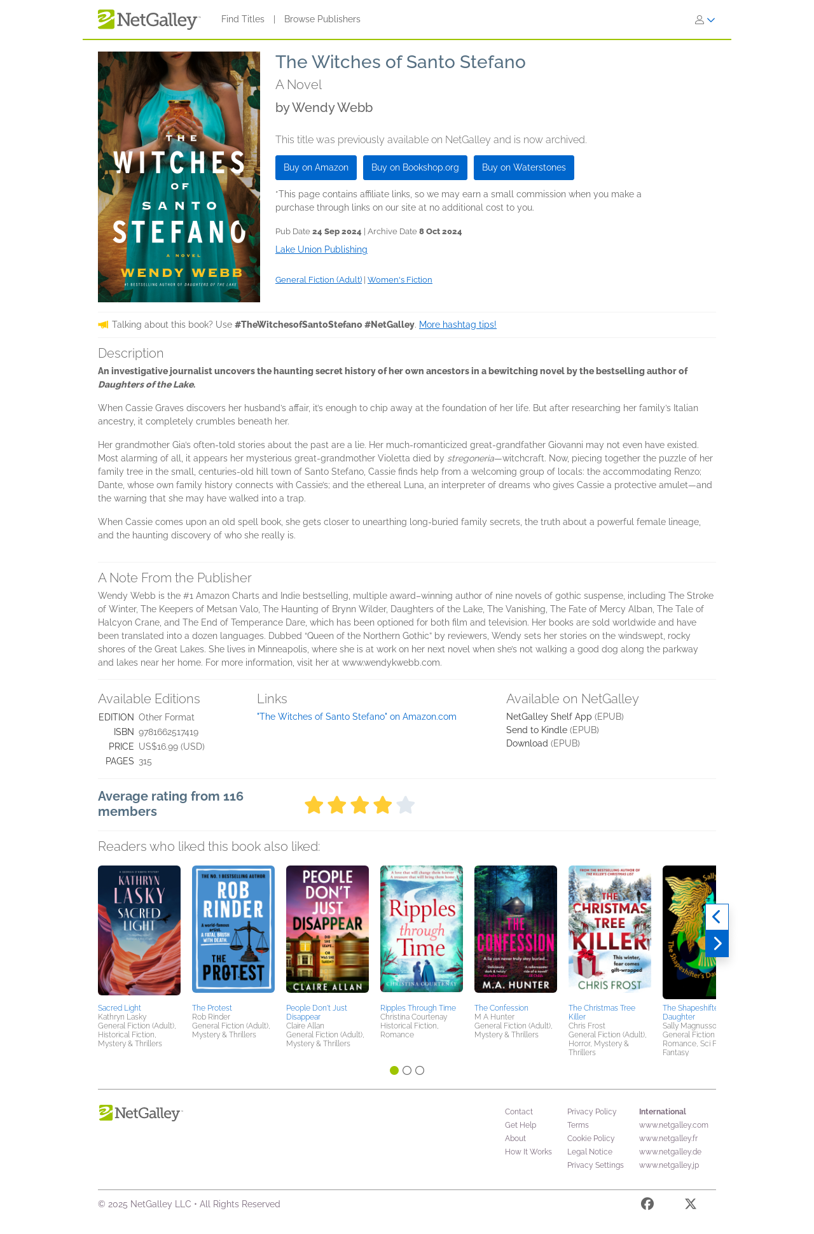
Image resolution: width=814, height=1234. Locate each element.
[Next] (717, 943)
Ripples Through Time (418, 1008)
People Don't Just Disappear (316, 1012)
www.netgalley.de (670, 1151)
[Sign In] (705, 20)
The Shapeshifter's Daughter (694, 1012)
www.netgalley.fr (668, 1138)
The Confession (501, 1008)
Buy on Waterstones (524, 167)
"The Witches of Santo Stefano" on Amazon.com (357, 717)
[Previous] (717, 917)
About (515, 1138)
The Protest (212, 1008)
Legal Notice (589, 1151)
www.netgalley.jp (669, 1165)
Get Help (520, 1125)
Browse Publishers (322, 19)
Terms (578, 1125)
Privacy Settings (595, 1165)
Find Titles (243, 19)
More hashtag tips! (458, 324)
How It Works (528, 1151)
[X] (690, 1206)
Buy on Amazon (316, 167)
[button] (139, 932)
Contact (519, 1111)
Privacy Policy (592, 1111)
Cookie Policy (591, 1138)
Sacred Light (119, 1008)
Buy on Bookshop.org (415, 167)
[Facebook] (647, 1206)
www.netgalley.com (673, 1125)
